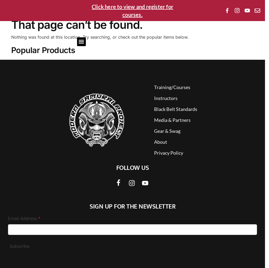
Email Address (24, 218)
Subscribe (20, 246)
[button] (81, 41)
